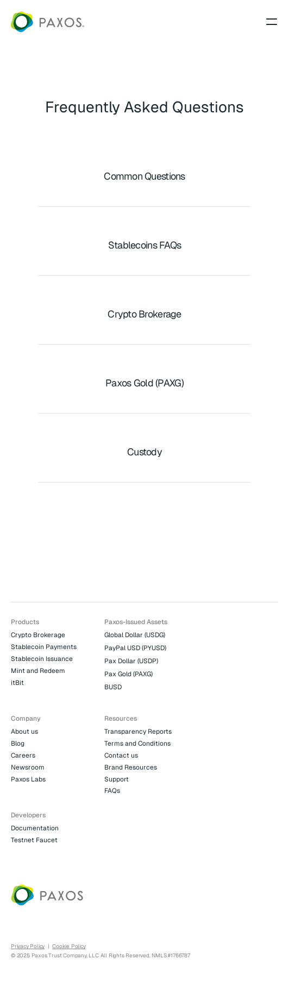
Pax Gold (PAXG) (128, 674)
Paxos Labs (28, 779)
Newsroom (28, 767)
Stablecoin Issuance (42, 658)
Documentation (35, 828)
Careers (23, 755)
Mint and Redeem (38, 670)
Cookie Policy (68, 946)
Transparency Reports (138, 731)
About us (24, 731)
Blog (17, 743)
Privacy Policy (28, 946)
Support (116, 779)
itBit (17, 682)
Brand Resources (130, 767)
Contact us (121, 755)
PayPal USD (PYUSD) (135, 648)
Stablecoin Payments (44, 647)
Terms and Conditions (137, 743)
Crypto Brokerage (38, 635)
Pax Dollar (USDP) (131, 661)
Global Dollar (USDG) (134, 635)
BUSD (113, 687)
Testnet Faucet (34, 840)
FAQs (112, 790)
